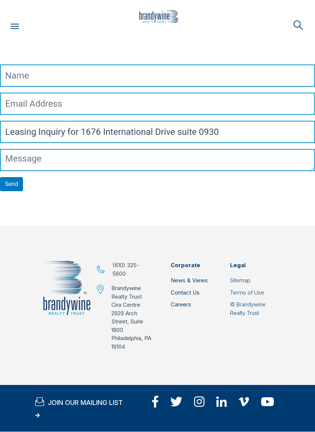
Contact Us (185, 292)
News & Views (189, 280)
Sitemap (240, 280)
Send (11, 183)
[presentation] (56, 211)
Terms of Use (247, 292)
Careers (181, 304)
